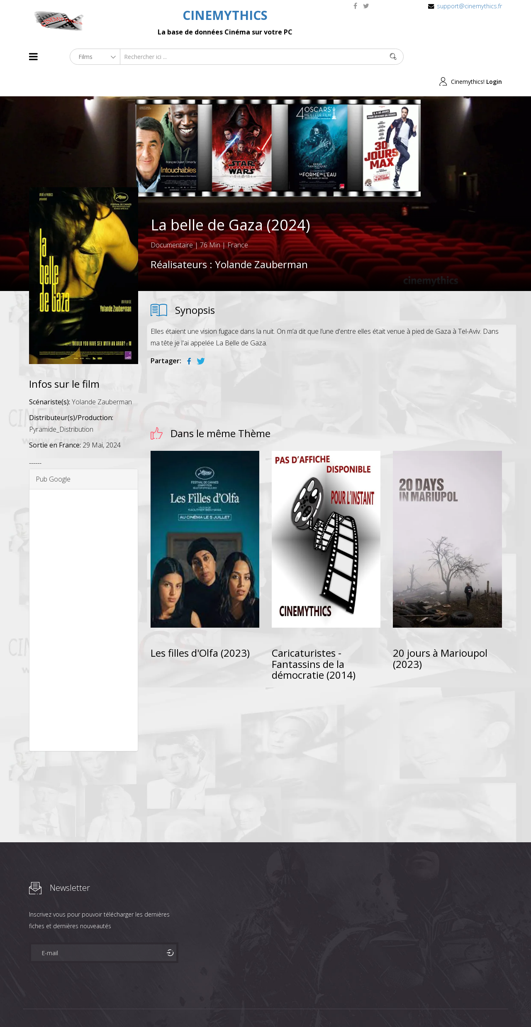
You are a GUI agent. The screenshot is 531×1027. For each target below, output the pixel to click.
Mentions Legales (128, 1006)
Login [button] (494, 57)
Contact (169, 1006)
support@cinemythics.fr (469, 6)
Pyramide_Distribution (61, 404)
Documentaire (172, 220)
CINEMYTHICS (225, 15)
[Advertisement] (84, 595)
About (31, 1006)
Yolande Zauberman (261, 240)
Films (54, 1006)
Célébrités (82, 1006)
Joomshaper (337, 1005)
